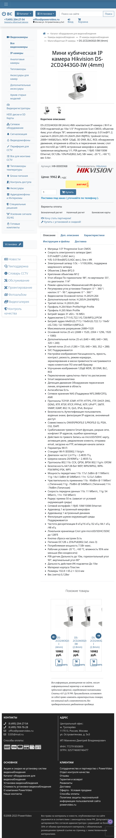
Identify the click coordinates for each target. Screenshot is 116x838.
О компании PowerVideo (18, 790)
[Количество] (48, 192)
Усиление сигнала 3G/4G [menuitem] (19, 215)
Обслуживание (16, 280)
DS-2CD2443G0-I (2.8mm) (93, 642)
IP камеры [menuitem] (16, 53)
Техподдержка (16, 266)
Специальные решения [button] (16, 206)
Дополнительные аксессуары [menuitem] (20, 86)
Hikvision (101, 166)
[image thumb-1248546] (46, 110)
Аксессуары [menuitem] (15, 188)
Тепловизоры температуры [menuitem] (16, 167)
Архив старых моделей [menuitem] (18, 96)
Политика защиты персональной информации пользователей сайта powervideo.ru (80, 801)
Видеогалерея (16, 302)
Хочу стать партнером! (56, 218)
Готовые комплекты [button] (13, 225)
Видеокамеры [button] (17, 37)
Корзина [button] (83, 21)
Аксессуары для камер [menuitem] (19, 77)
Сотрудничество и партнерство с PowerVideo (86, 768)
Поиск (108, 14)
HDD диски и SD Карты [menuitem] (16, 116)
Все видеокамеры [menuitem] (19, 45)
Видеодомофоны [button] (18, 140)
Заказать (59, 663)
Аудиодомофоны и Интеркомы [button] (18, 196)
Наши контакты (13, 793)
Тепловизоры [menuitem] (18, 69)
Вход (70, 20)
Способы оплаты (69, 793)
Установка (13, 244)
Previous (52, 635)
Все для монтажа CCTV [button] (18, 158)
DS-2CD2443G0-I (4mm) (58, 642)
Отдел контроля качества (75, 772)
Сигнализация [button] (17, 134)
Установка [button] (44, 13)
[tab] (49, 235)
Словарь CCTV (16, 273)
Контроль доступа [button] (19, 182)
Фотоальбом (15, 295)
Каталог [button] (23, 13)
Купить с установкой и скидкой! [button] (61, 221)
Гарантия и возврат (71, 779)
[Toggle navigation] (6, 4)
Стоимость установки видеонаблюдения (27, 786)
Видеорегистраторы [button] (18, 106)
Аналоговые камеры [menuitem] (17, 61)
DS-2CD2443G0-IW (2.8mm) (76, 642)
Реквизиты (66, 783)
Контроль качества (13, 311)
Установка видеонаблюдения (21, 783)
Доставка (65, 786)
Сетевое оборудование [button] (15, 126)
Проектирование (18, 287)
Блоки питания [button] (17, 175)
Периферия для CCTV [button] (18, 148)
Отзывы (64, 775)
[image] (77, 86)
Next (99, 637)
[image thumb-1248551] (59, 110)
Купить (68, 192)
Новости (12, 259)
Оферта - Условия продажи (75, 790)
